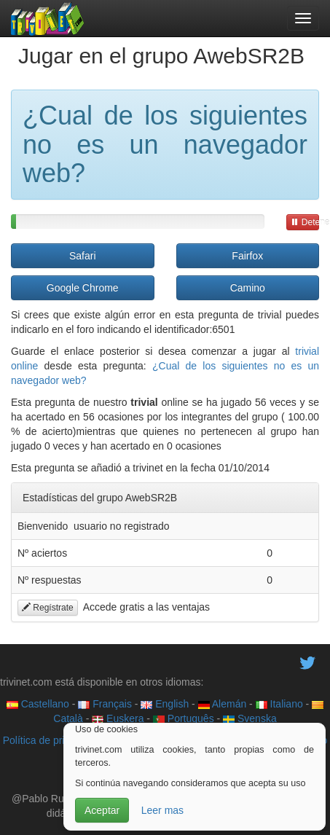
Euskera (118, 718)
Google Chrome (83, 288)
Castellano (38, 704)
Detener (305, 222)
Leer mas (162, 810)
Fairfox (247, 256)
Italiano (279, 704)
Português (183, 718)
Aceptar (102, 810)
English (165, 704)
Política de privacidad (51, 740)
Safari (82, 256)
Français (105, 704)
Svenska (250, 718)
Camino (247, 288)
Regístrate (48, 608)
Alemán (222, 704)
